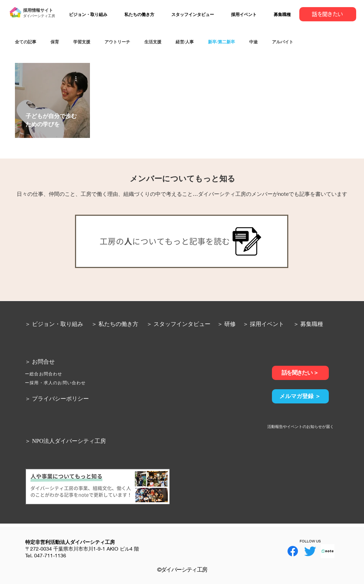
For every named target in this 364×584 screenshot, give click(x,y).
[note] (327, 551)
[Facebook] (293, 551)
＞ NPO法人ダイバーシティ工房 (65, 441)
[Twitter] (310, 551)
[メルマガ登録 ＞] (300, 396)
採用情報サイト (38, 10)
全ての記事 (25, 41)
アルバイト (282, 41)
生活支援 (152, 41)
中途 (253, 41)
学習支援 (81, 41)
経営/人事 (185, 41)
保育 (54, 41)
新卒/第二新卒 (221, 41)
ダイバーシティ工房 (39, 16)
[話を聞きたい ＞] (300, 373)
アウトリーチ (117, 41)
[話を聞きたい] (327, 14)
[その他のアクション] (78, 78)
